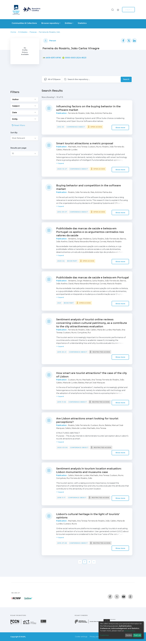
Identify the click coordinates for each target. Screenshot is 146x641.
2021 (59, 303)
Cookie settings (81, 637)
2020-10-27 (62, 169)
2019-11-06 (61, 402)
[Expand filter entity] (24, 119)
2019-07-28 (62, 543)
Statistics (82, 23)
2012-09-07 (62, 212)
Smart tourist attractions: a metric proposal (84, 143)
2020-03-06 (62, 447)
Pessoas (33, 32)
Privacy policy (95, 637)
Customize (104, 635)
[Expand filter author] (24, 99)
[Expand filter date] (24, 112)
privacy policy (129, 631)
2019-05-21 (61, 352)
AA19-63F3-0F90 (52, 58)
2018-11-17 (61, 497)
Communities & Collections (24, 23)
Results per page (18, 148)
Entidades (22, 32)
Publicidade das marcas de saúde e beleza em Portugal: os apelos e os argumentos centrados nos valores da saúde (90, 232)
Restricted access (101, 352)
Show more (120, 127)
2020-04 (61, 261)
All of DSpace (54, 79)
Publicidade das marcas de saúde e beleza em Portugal (92, 277)
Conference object (76, 127)
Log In (127, 10)
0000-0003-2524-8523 (74, 58)
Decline (129, 635)
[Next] (94, 562)
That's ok (137, 635)
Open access (96, 127)
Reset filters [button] (18, 125)
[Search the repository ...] (91, 79)
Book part (72, 261)
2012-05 (60, 127)
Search (126, 79)
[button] (118, 10)
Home (13, 32)
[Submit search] (112, 10)
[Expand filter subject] (24, 106)
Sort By (14, 133)
